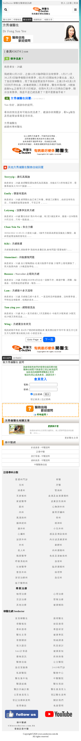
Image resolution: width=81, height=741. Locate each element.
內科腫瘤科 (58, 550)
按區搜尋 (58, 624)
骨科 (58, 518)
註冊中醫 (40, 452)
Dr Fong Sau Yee (14, 31)
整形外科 (21, 572)
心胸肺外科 (58, 507)
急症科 (58, 578)
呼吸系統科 (21, 561)
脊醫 (58, 479)
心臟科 (21, 534)
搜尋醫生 (58, 618)
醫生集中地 (21, 678)
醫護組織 (21, 684)
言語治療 (21, 599)
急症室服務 (21, 667)
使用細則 (17, 358)
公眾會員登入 (21, 695)
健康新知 (58, 651)
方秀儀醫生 (11, 25)
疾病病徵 (58, 656)
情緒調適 (58, 640)
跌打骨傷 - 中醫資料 (40, 456)
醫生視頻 (58, 684)
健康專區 (58, 635)
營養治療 (58, 599)
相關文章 (48, 19)
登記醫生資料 (58, 695)
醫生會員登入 (58, 689)
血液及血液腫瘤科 (58, 496)
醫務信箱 (21, 662)
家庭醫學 (21, 501)
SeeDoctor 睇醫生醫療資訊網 (17, 3)
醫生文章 (21, 635)
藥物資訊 (21, 656)
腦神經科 (21, 523)
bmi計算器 (22, 651)
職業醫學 (21, 556)
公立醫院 (58, 662)
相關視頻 (37, 19)
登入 (63, 3)
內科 (21, 512)
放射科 (58, 561)
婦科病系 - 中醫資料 (40, 460)
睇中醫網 (10, 442)
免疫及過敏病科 (59, 556)
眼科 (21, 507)
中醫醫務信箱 (40, 465)
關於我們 (58, 700)
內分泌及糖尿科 (59, 539)
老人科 (21, 550)
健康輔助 (58, 605)
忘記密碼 (45, 399)
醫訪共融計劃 (21, 689)
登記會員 (34, 399)
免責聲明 (58, 705)
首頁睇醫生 (21, 618)
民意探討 (58, 646)
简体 (76, 3)
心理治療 (58, 594)
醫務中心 (58, 673)
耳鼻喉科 (21, 496)
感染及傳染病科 (59, 534)
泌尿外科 (21, 539)
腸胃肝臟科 (58, 512)
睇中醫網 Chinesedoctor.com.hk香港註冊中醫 (21, 725)
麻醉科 (58, 545)
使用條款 (21, 705)
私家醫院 (21, 673)
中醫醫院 (58, 678)
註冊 (69, 3)
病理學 (58, 572)
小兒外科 (58, 528)
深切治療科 (21, 578)
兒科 (21, 485)
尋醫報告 (17, 19)
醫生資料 (7, 19)
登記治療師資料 (22, 700)
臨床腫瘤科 (58, 567)
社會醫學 (21, 567)
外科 (21, 545)
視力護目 (21, 646)
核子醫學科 (21, 583)
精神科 (58, 523)
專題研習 (58, 629)
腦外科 (21, 528)
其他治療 (21, 605)
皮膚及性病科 (58, 501)
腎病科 (58, 490)
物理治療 (21, 594)
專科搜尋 (21, 629)
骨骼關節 (21, 640)
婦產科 (21, 490)
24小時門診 (58, 667)
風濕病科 (21, 518)
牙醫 (58, 485)
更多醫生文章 (71, 438)
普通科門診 (21, 479)
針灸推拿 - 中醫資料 (40, 447)
